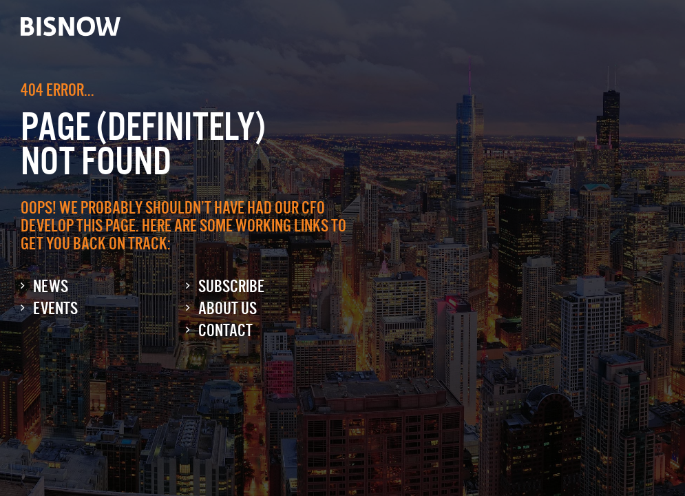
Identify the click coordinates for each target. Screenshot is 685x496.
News (50, 286)
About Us (227, 308)
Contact (225, 330)
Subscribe (231, 286)
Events (55, 308)
